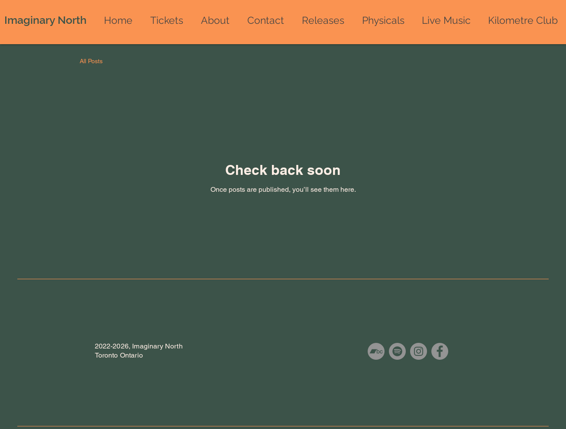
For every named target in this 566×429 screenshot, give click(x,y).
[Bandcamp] (376, 351)
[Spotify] (397, 351)
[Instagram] (418, 351)
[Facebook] (439, 351)
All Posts (91, 61)
